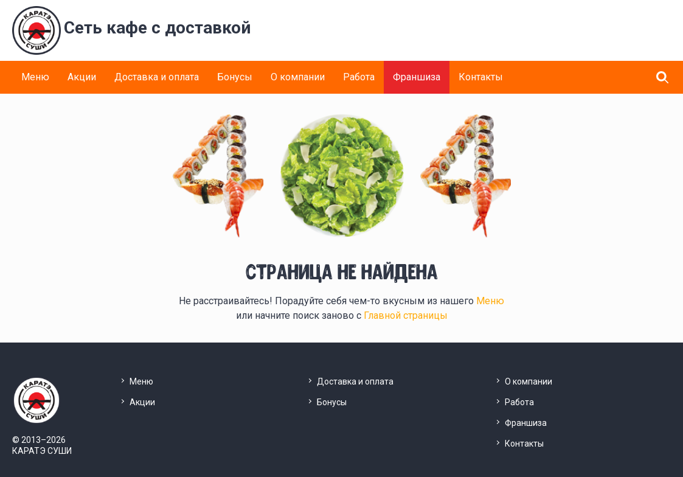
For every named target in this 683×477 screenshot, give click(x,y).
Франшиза (416, 77)
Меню (35, 77)
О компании (298, 77)
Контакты (481, 77)
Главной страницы (406, 315)
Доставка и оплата (156, 77)
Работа (359, 77)
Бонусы (234, 77)
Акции (82, 77)
